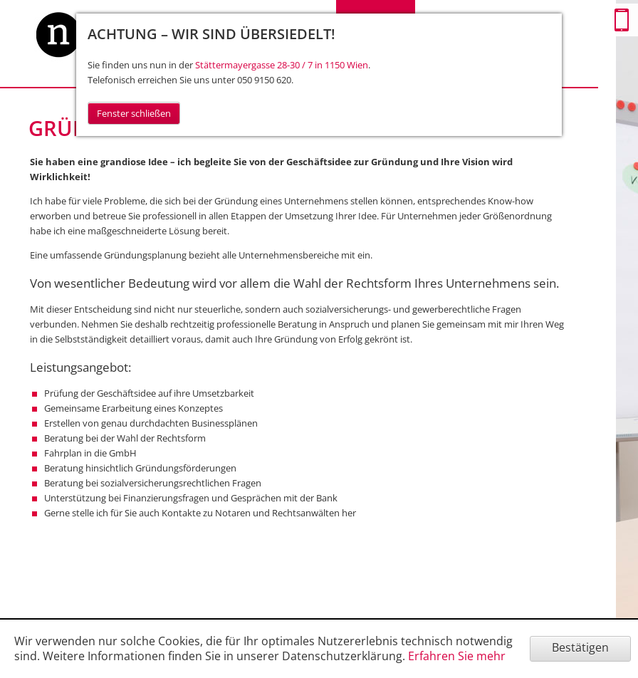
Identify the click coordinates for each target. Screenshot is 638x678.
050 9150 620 (264, 79)
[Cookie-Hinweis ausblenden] (580, 649)
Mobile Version (621, 20)
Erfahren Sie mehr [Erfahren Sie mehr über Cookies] (457, 656)
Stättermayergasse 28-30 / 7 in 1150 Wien (281, 64)
